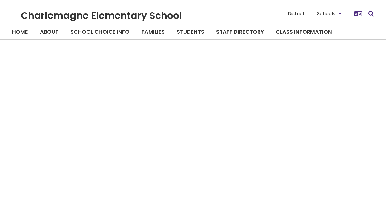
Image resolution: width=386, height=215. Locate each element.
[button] (329, 13)
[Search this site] (371, 14)
